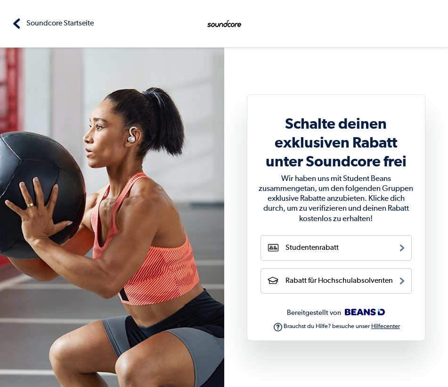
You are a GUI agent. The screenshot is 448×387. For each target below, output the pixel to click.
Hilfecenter (385, 326)
